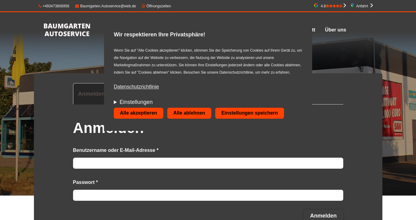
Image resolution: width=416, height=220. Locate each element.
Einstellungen (136, 102)
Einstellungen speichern (249, 113)
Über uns (335, 29)
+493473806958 (54, 6)
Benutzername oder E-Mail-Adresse (116, 150)
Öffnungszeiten (158, 6)
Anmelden (94, 96)
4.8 (332, 6)
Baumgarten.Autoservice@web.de (105, 6)
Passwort (85, 182)
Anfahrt (362, 6)
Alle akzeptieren (138, 113)
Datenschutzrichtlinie (136, 87)
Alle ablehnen (189, 113)
